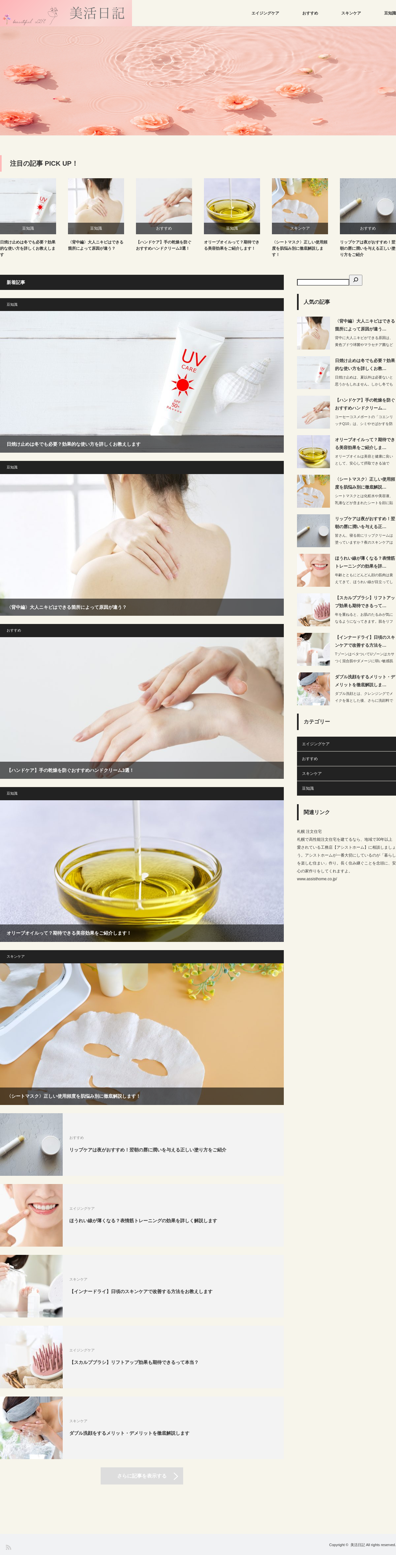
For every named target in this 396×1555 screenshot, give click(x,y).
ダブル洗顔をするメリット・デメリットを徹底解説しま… (365, 680)
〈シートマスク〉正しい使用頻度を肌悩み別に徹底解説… (365, 483)
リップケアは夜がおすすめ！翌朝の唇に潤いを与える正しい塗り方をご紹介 (367, 248)
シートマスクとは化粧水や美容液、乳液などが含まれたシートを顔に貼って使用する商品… (364, 503)
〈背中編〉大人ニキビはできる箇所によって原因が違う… (365, 325)
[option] (198, 80)
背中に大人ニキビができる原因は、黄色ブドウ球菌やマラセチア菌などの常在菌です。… (364, 344)
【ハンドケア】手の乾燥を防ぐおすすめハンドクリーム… (365, 404)
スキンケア (351, 13)
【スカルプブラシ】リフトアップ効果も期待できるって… (365, 601)
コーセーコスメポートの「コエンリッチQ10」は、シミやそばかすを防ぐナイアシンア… (364, 424)
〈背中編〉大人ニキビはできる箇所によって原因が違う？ (95, 245)
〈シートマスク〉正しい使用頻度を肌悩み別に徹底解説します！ (299, 248)
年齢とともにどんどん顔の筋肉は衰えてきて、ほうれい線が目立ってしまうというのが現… (364, 582)
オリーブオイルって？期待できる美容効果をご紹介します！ (231, 245)
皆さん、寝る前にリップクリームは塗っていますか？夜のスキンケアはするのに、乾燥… (364, 542)
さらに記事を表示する (142, 1476)
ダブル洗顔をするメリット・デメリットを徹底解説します (129, 1433)
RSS (8, 1547)
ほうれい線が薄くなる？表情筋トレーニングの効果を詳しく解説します (143, 1220)
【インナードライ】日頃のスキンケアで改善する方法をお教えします (141, 1291)
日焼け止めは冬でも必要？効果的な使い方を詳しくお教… (365, 364)
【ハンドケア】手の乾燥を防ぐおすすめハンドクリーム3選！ (163, 245)
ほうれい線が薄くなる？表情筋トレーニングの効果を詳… (365, 562)
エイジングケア (265, 13)
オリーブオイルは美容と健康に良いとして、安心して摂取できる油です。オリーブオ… (364, 463)
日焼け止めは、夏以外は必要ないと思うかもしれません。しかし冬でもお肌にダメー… (364, 384)
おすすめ (310, 13)
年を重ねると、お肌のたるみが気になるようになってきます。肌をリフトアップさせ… (364, 621)
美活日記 (357, 1545)
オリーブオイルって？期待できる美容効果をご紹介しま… (365, 443)
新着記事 (16, 282)
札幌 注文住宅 (309, 831)
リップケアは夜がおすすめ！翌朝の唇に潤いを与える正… (365, 522)
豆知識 (390, 13)
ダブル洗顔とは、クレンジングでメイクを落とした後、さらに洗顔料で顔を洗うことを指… (364, 700)
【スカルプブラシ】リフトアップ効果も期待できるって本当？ (134, 1362)
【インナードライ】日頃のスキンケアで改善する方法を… (365, 641)
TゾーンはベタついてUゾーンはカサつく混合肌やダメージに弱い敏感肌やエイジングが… (364, 661)
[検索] (355, 280)
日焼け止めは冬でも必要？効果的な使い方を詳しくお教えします (27, 248)
